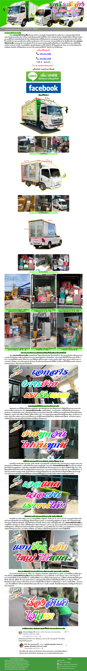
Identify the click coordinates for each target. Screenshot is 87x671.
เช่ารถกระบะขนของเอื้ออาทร (20, 667)
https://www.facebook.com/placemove (68, 666)
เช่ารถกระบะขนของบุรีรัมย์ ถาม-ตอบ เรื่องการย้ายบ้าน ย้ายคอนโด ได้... (69, 349)
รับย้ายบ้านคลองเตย (9, 660)
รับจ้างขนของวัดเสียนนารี (14, 661)
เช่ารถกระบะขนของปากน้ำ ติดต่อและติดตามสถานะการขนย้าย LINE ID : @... (17, 349)
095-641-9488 (45, 54)
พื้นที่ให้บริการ (27, 29)
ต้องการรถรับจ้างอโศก (20, 669)
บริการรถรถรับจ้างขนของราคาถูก (17, 658)
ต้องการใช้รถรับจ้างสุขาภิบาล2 (15, 663)
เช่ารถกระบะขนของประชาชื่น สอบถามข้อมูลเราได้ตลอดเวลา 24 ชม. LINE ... (43, 310)
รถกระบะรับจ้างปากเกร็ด (13, 29)
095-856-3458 (45, 59)
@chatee (66, 664)
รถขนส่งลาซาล (16, 660)
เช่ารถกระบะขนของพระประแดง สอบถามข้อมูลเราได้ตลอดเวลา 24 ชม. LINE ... (69, 310)
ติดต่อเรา (35, 29)
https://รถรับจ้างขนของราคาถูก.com (67, 668)
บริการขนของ (22, 666)
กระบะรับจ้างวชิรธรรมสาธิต (17, 664)
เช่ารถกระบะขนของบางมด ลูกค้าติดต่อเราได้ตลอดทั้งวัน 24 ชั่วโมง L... (43, 349)
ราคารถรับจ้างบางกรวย (15, 666)
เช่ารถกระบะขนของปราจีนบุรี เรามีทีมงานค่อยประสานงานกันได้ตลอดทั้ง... (17, 310)
